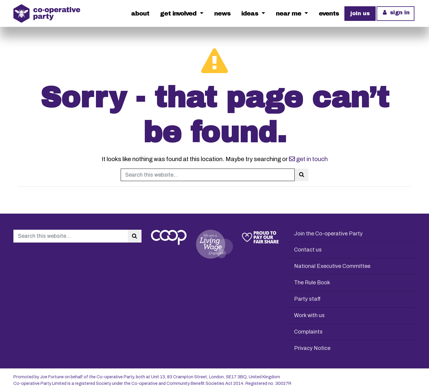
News (222, 13)
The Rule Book (312, 282)
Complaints (308, 332)
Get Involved (179, 13)
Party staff (307, 299)
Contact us (308, 250)
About (140, 13)
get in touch (308, 159)
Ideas (250, 13)
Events (329, 13)
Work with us (309, 315)
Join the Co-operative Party (328, 234)
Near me (289, 13)
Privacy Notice (312, 348)
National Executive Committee (332, 266)
